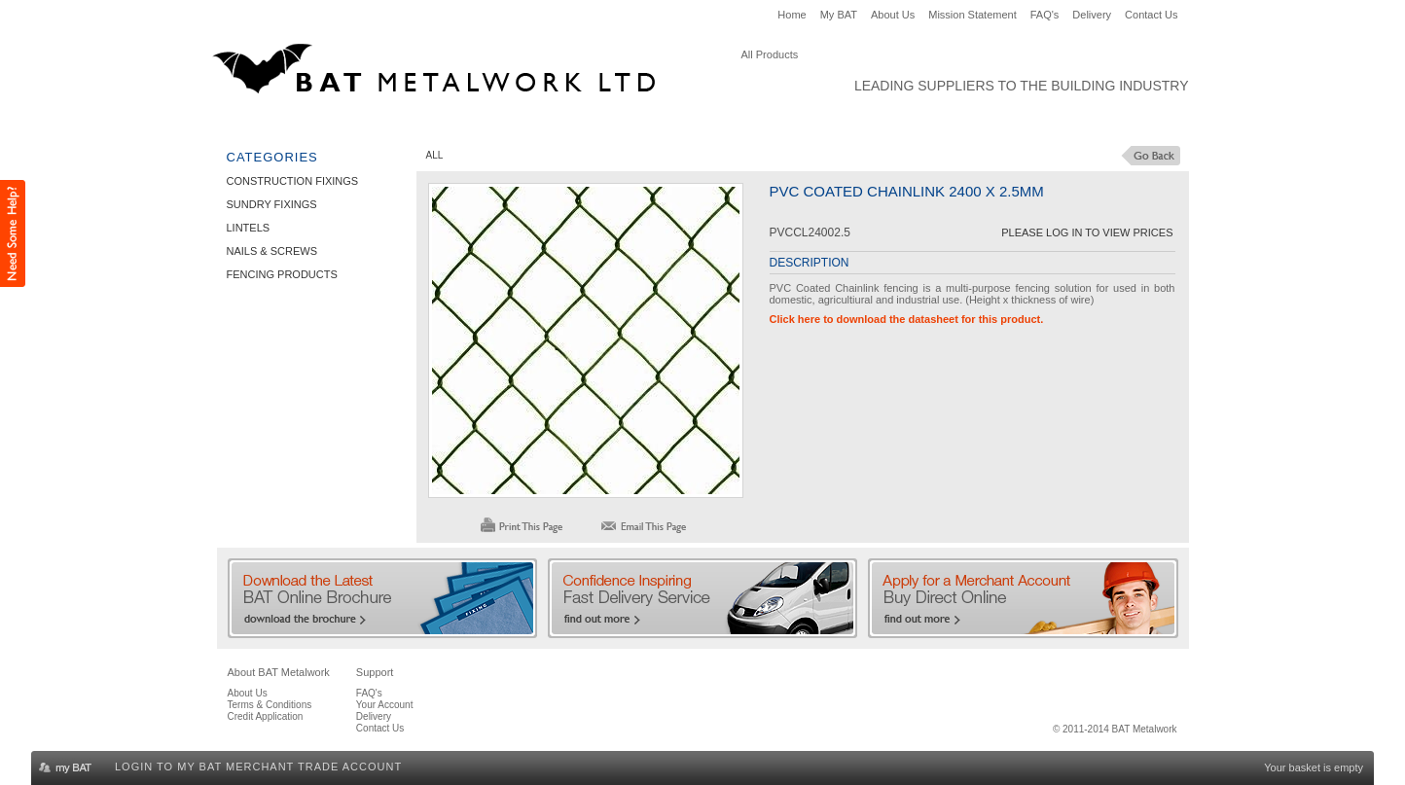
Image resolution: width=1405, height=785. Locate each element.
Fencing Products (758, 122)
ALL (435, 155)
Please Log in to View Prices (1086, 232)
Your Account (385, 704)
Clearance (874, 122)
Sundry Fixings (440, 122)
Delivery (1091, 14)
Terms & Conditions (270, 704)
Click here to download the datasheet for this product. (907, 319)
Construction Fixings (299, 122)
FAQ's (1045, 14)
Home (791, 14)
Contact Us (1151, 14)
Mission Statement (972, 14)
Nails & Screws (627, 122)
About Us (893, 14)
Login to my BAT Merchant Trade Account (258, 766)
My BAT (838, 14)
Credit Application (266, 716)
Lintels (534, 122)
